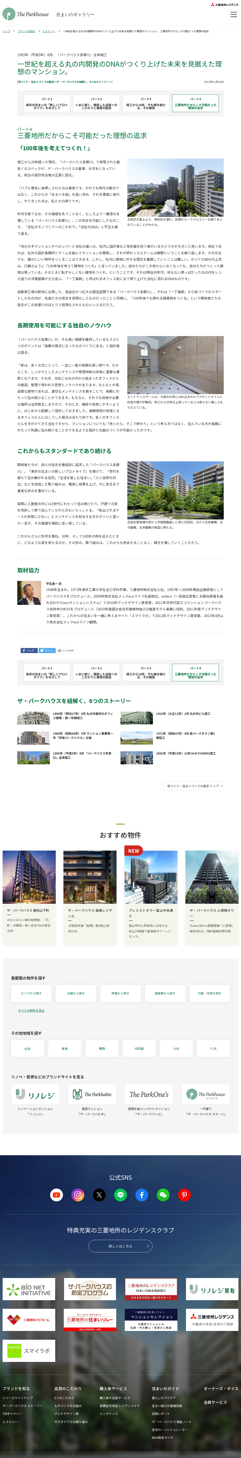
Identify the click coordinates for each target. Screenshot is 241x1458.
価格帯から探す (165, 993)
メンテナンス (109, 1413)
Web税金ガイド (162, 1437)
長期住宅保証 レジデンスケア (120, 1406)
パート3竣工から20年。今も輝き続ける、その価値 (146, 103)
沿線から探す (76, 993)
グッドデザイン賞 (66, 1413)
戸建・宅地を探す (210, 993)
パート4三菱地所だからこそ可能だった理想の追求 (195, 103)
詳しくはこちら (120, 1246)
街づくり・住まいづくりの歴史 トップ (193, 786)
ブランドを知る (26, 31)
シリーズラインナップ (18, 1398)
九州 (176, 1048)
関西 (102, 1048)
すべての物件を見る (31, 1010)
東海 (65, 1048)
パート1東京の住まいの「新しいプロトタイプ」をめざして (47, 103)
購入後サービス (113, 1388)
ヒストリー (49, 31)
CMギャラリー (12, 1413)
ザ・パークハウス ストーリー (23, 1406)
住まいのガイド (165, 1388)
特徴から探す (120, 993)
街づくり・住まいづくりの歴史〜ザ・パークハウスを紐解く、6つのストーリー (63, 81)
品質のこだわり (68, 1388)
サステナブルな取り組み (71, 1422)
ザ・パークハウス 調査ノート (172, 1422)
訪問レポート (161, 1413)
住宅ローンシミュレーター (170, 1429)
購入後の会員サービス (115, 1398)
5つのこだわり (64, 1398)
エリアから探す (31, 993)
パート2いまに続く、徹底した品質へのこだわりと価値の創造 (96, 103)
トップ (6, 31)
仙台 (27, 1048)
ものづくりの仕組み (68, 1406)
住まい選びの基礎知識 (167, 1406)
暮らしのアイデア (164, 1398)
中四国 (139, 1048)
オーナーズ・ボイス (221, 1388)
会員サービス (215, 1402)
